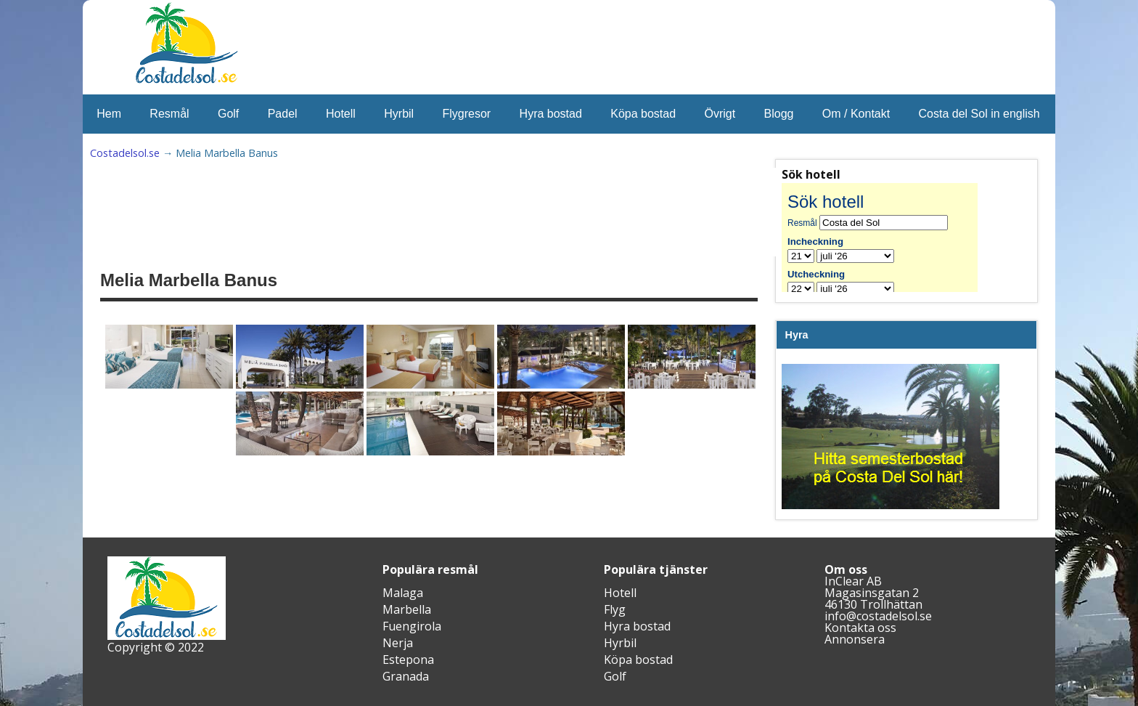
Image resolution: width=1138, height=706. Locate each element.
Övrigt (719, 113)
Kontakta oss (860, 628)
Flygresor (467, 113)
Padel (283, 113)
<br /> (890, 237)
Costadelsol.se (125, 153)
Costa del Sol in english (979, 113)
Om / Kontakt (856, 113)
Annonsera (854, 639)
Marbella (406, 609)
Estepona (408, 660)
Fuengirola (411, 626)
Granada (405, 676)
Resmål (169, 113)
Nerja (397, 643)
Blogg (779, 113)
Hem (109, 113)
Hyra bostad (551, 113)
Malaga (402, 593)
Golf (228, 113)
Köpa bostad (643, 113)
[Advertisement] (457, 212)
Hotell (341, 113)
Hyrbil (399, 113)
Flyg (615, 609)
